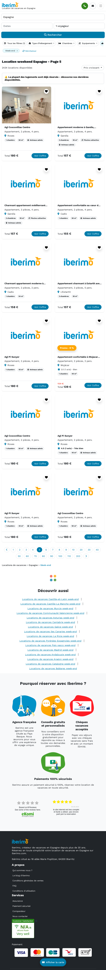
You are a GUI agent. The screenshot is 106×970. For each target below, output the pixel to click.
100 (60, 556)
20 (81, 549)
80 (43, 556)
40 (97, 549)
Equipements (87, 43)
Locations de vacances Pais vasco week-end (50, 645)
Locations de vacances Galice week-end (50, 627)
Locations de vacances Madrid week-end (50, 650)
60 (27, 556)
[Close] (17, 51)
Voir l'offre (40, 155)
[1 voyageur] (79, 26)
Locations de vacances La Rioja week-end (50, 636)
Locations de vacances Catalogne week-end (50, 664)
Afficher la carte (53, 962)
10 (73, 549)
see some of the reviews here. (28, 810)
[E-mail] (92, 6)
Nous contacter (20, 916)
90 (51, 556)
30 (89, 549)
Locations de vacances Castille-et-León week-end (50, 599)
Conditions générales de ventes (27, 880)
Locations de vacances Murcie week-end (50, 608)
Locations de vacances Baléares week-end (53, 668)
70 (35, 556)
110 (69, 556)
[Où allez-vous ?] (53, 17)
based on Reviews (27, 807)
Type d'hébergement (41, 43)
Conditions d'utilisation (23, 891)
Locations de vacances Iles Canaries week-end (50, 631)
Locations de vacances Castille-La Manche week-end (50, 604)
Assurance (17, 901)
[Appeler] (84, 6)
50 (19, 556)
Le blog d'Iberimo (21, 875)
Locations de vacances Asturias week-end (50, 617)
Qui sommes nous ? (22, 870)
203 (78, 556)
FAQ (14, 886)
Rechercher (53, 34)
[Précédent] (7, 549)
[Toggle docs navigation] (100, 6)
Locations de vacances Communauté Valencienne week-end (50, 613)
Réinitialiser (29, 51)
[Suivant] (86, 556)
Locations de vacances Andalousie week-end (50, 654)
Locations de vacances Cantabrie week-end (50, 622)
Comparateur (18, 911)
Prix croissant (92, 67)
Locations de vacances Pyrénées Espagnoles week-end (50, 641)
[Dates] (26, 26)
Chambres (65, 43)
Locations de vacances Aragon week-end (50, 659)
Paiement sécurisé (21, 906)
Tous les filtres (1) (14, 43)
